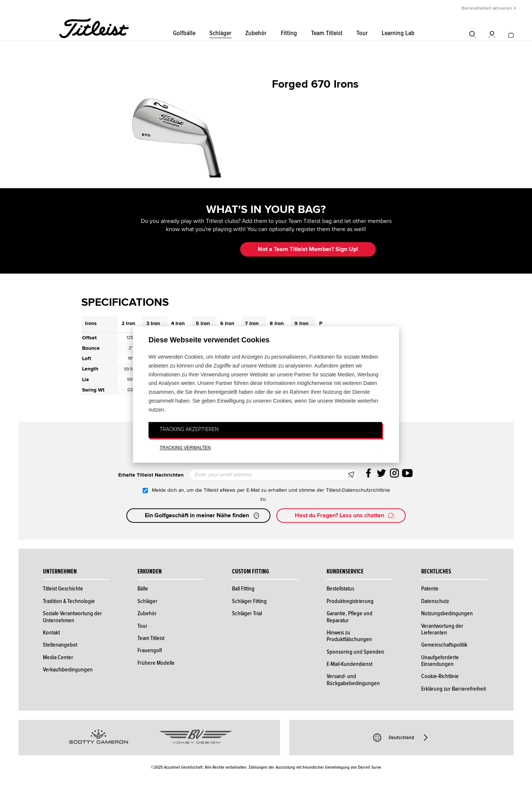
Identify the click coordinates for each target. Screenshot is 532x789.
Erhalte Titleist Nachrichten (151, 475)
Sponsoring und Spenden (355, 652)
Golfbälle (184, 33)
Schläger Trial (247, 613)
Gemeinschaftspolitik (444, 645)
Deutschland (401, 738)
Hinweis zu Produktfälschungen (349, 636)
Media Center (58, 657)
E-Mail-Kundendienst (349, 664)
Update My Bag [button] (195, 249)
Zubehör (255, 33)
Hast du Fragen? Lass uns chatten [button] (345, 515)
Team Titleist (326, 33)
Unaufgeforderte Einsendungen (440, 661)
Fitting (289, 33)
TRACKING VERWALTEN (185, 448)
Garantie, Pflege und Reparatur (349, 617)
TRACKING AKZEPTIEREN (189, 429)
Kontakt (51, 632)
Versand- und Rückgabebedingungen (353, 680)
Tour (362, 33)
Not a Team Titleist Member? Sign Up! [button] (308, 249)
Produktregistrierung (350, 601)
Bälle (142, 588)
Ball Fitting (243, 588)
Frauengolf (149, 650)
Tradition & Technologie (69, 601)
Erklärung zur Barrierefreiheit (453, 689)
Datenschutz (435, 601)
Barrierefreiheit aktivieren (486, 8)
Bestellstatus (340, 588)
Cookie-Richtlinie (440, 676)
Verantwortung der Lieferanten (442, 629)
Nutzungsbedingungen (447, 613)
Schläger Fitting (249, 601)
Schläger (220, 33)
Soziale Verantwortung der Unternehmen (72, 617)
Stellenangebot (60, 645)
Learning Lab (398, 33)
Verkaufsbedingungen (68, 669)
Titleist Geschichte (63, 588)
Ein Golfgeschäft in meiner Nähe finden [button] (203, 515)
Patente (430, 588)
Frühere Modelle (156, 663)
